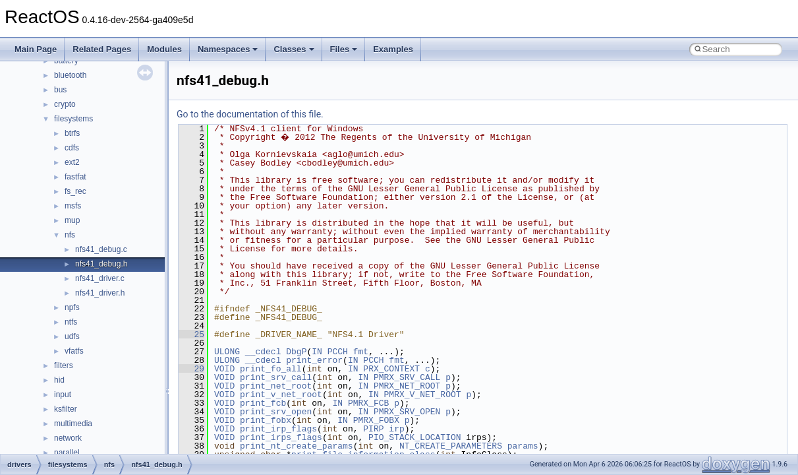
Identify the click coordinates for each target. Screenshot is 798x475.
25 (191, 334)
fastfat (75, 176)
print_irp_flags (278, 429)
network (68, 438)
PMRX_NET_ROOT (407, 386)
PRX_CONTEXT (391, 369)
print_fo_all (271, 369)
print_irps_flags (281, 437)
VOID (224, 369)
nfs (70, 234)
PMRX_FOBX (376, 420)
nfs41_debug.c (101, 249)
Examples (393, 49)
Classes (293, 49)
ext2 (72, 162)
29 (191, 369)
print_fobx (265, 420)
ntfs (71, 322)
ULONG (227, 352)
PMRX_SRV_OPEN (407, 412)
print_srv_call (276, 377)
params (522, 446)
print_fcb (263, 403)
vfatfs (74, 351)
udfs (72, 336)
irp (396, 429)
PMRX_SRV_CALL (407, 377)
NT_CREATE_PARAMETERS (450, 446)
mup (72, 220)
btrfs (72, 133)
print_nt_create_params (296, 446)
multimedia (73, 423)
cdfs (72, 147)
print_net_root (276, 386)
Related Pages (101, 49)
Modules (164, 49)
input (62, 394)
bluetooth (70, 75)
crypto (65, 104)
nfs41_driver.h (100, 293)
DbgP (296, 352)
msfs (73, 205)
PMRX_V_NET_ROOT (422, 394)
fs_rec (75, 191)
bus (60, 89)
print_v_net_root (281, 394)
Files (344, 49)
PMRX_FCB (368, 403)
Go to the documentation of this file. (250, 114)
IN (317, 352)
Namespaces (228, 49)
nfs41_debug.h (101, 264)
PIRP (373, 429)
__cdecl (263, 352)
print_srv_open (276, 412)
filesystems (73, 118)
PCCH (338, 352)
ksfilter (65, 409)
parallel (67, 452)
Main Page (35, 49)
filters (63, 365)
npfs (72, 307)
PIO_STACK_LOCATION (414, 437)
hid (59, 380)
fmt (360, 352)
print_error (314, 360)
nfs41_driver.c (100, 278)
